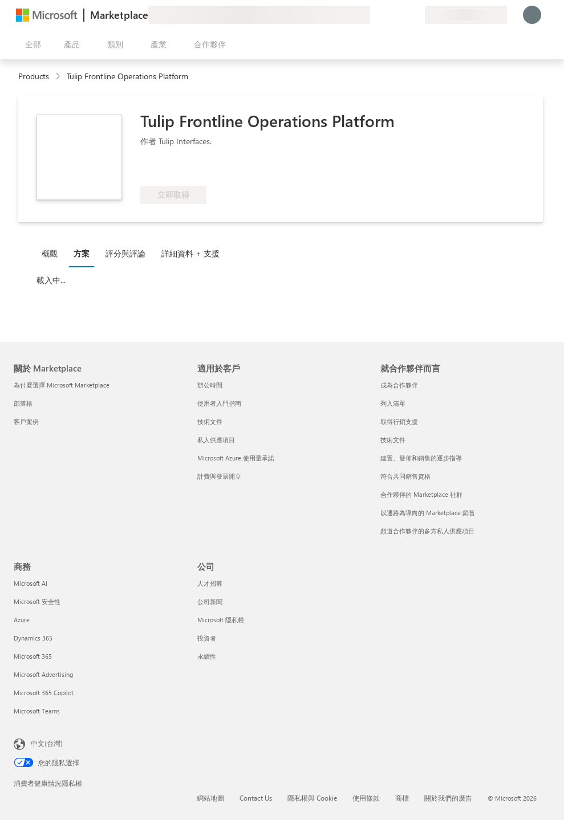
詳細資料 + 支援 (190, 253)
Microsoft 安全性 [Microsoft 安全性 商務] (37, 601)
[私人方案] (415, 15)
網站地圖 (210, 797)
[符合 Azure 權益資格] (265, 169)
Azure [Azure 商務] (22, 619)
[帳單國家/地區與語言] (466, 15)
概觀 (50, 253)
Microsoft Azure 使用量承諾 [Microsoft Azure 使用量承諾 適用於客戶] (235, 458)
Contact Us (256, 797)
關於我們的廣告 (448, 797)
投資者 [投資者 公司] (206, 638)
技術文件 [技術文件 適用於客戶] (209, 421)
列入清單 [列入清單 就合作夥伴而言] (392, 403)
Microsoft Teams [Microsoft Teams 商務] (37, 711)
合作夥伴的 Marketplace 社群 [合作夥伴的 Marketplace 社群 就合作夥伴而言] (421, 494)
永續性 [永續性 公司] (206, 656)
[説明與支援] (388, 15)
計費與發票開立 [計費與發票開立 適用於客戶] (219, 476)
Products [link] (33, 76)
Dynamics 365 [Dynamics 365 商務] (33, 638)
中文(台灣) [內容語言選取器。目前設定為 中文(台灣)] (47, 743)
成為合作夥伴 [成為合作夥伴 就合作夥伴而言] (399, 385)
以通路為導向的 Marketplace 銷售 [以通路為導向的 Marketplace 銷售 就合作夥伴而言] (427, 512)
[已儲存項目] (402, 15)
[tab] (52, 253)
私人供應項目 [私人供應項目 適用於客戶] (216, 439)
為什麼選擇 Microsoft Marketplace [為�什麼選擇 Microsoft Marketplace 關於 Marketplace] (61, 385)
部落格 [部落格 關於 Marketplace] (23, 403)
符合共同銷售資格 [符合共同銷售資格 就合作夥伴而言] (405, 476)
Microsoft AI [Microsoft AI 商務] (30, 583)
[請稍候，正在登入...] (532, 15)
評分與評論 (125, 253)
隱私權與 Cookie (312, 797)
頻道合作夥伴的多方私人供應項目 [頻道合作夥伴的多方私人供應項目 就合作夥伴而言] (427, 531)
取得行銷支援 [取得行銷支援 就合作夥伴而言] (399, 421)
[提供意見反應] (374, 15)
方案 (82, 253)
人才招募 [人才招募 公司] (209, 583)
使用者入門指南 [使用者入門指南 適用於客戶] (219, 403)
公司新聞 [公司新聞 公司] (209, 601)
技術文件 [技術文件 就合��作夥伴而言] (392, 439)
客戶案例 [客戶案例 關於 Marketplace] (26, 421)
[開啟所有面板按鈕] (31, 44)
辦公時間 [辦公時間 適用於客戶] (209, 385)
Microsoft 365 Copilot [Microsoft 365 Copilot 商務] (44, 692)
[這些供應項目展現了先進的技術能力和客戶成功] (178, 169)
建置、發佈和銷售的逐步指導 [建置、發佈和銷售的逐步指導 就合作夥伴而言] (421, 458)
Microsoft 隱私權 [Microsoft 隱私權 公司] (220, 619)
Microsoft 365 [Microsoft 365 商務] (33, 656)
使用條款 (366, 797)
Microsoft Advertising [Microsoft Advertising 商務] (43, 674)
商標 (402, 797)
